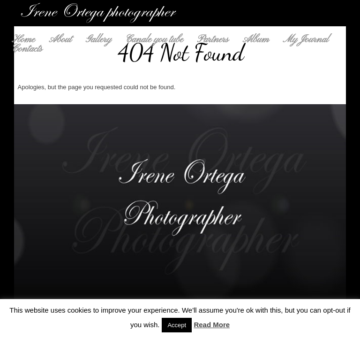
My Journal (305, 40)
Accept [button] (176, 325)
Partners (213, 40)
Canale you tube (154, 40)
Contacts (27, 49)
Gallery (99, 40)
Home (23, 40)
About (60, 40)
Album (256, 40)
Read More (212, 325)
